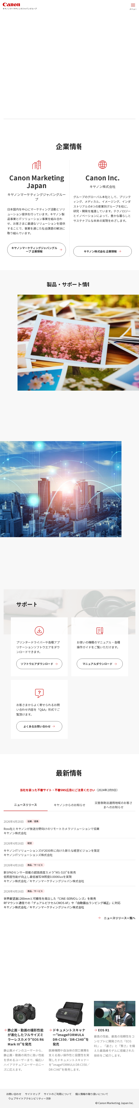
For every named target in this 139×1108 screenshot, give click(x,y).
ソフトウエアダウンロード (37, 675)
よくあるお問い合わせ (36, 738)
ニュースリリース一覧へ (119, 918)
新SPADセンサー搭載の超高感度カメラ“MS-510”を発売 (69, 885)
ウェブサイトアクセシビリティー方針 (29, 1098)
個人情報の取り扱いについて (91, 1094)
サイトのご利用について (58, 1094)
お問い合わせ (13, 1094)
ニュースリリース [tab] (25, 816)
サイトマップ (32, 1094)
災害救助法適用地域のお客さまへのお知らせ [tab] (113, 816)
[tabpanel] (69, 877)
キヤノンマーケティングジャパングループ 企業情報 (34, 261)
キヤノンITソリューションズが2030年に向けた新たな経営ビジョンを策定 (52, 862)
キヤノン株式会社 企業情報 (100, 263)
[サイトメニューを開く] (133, 6)
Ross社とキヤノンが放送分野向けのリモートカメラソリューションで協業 (51, 840)
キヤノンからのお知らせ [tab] (69, 816)
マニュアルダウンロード (97, 675)
